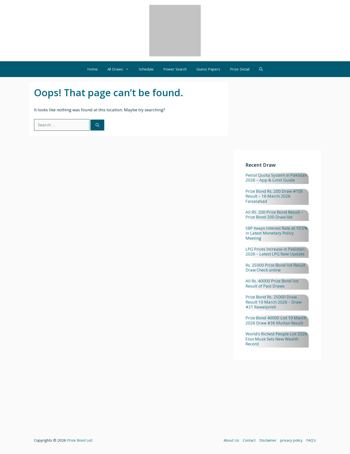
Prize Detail (239, 69)
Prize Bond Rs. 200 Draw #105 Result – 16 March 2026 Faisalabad (274, 196)
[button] (261, 69)
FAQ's (311, 440)
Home (92, 69)
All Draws (120, 69)
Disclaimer (268, 440)
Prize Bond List (80, 440)
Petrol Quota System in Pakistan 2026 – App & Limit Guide (276, 177)
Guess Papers (208, 69)
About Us (231, 440)
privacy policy (291, 440)
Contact (249, 440)
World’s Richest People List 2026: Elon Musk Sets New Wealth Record (276, 339)
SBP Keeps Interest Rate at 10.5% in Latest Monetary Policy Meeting (276, 233)
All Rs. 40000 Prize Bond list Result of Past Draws (271, 283)
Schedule (146, 69)
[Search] (97, 125)
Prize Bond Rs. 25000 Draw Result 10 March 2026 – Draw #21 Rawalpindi (273, 302)
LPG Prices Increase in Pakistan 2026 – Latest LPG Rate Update (275, 251)
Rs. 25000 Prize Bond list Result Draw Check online (275, 267)
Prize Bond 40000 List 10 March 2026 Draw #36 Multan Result (275, 320)
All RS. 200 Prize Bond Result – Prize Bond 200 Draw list (274, 214)
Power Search (175, 69)
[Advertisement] (277, 116)
